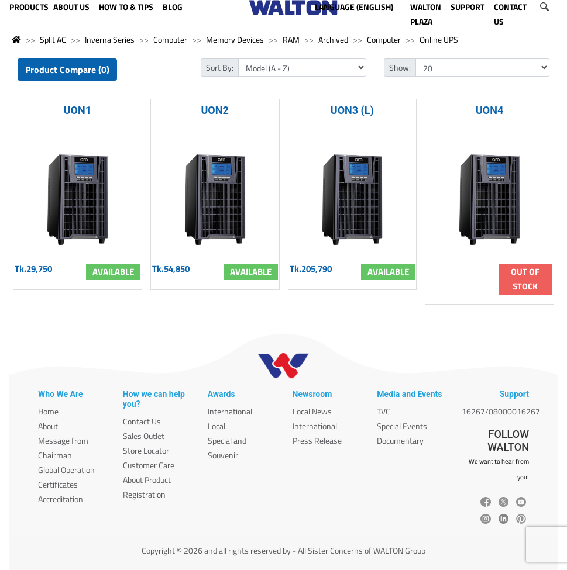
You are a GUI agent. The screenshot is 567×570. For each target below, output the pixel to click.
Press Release (317, 440)
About (48, 426)
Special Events (402, 426)
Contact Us (142, 421)
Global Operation (66, 470)
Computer (170, 39)
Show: (400, 67)
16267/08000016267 (501, 411)
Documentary (400, 440)
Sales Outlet (143, 436)
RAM (291, 39)
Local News (312, 411)
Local (216, 426)
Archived (333, 39)
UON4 (489, 110)
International (230, 411)
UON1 (77, 110)
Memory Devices (235, 39)
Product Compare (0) (67, 70)
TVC (383, 411)
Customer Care (148, 465)
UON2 (214, 110)
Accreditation (60, 499)
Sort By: (219, 67)
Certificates (58, 484)
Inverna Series (110, 39)
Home (48, 411)
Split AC (53, 39)
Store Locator (146, 450)
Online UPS (439, 39)
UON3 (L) (352, 110)
